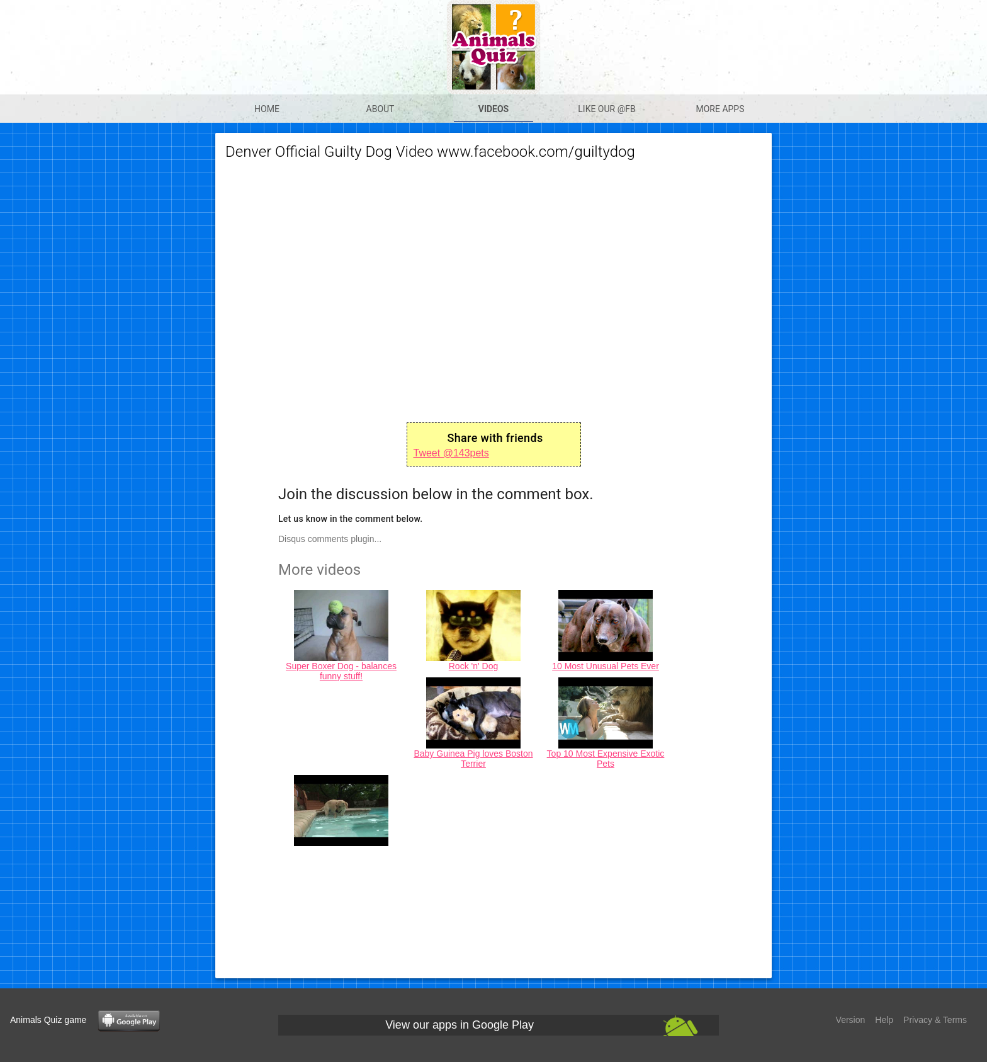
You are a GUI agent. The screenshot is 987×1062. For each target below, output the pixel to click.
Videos (493, 109)
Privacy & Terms (935, 1020)
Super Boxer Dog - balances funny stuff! (341, 671)
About (380, 109)
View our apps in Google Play (459, 1025)
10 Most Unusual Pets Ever (605, 666)
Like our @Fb (606, 109)
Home (266, 109)
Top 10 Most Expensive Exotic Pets (606, 758)
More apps (720, 109)
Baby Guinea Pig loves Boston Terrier (473, 758)
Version (851, 1020)
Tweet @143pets (451, 453)
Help (884, 1020)
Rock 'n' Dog (474, 666)
